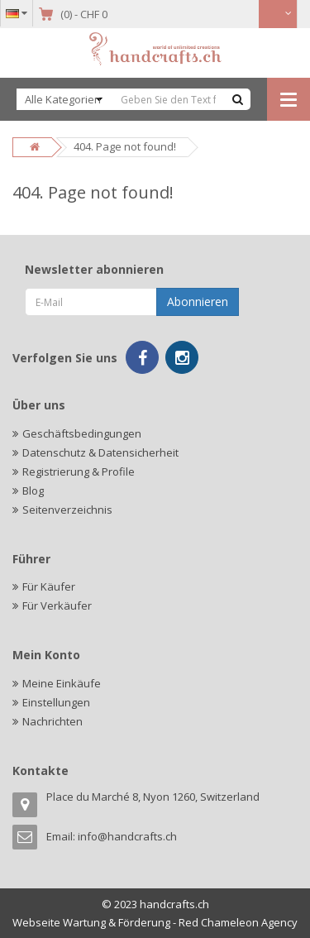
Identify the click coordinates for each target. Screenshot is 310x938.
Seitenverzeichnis (67, 509)
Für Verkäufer (57, 605)
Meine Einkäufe (61, 683)
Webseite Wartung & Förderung (91, 922)
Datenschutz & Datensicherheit (100, 452)
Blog (33, 490)
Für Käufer (48, 586)
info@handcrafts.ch (127, 836)
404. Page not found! (125, 146)
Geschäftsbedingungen (81, 433)
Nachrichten (52, 721)
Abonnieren (197, 301)
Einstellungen (56, 702)
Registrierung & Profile (78, 471)
